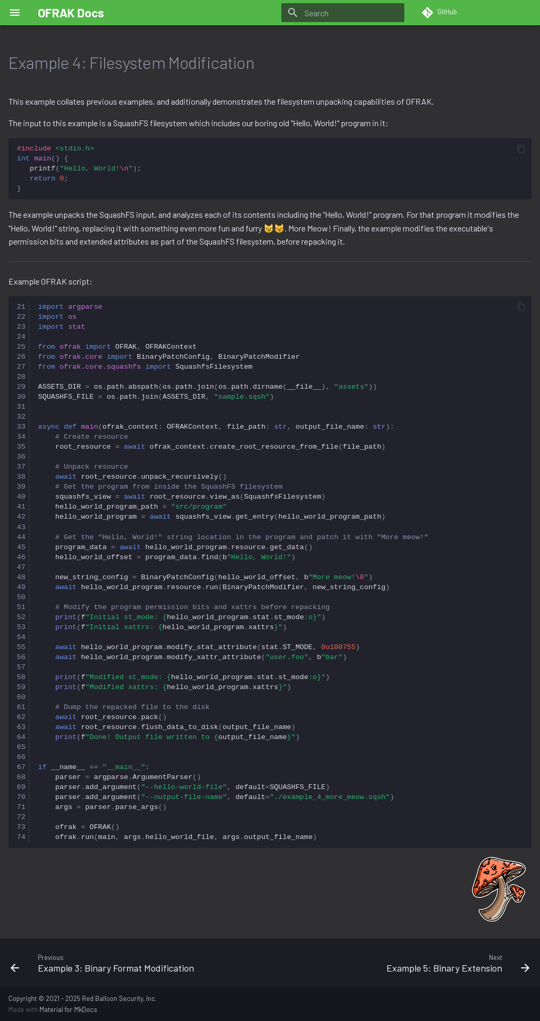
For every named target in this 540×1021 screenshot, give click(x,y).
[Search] (342, 12)
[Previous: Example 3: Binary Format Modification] (136, 963)
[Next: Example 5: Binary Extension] (404, 963)
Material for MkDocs (68, 1009)
